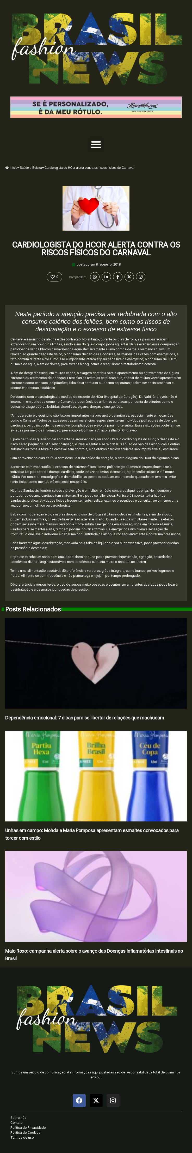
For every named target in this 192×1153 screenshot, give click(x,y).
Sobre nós (18, 1118)
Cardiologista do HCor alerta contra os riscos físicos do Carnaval (96, 248)
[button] (96, 144)
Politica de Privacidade (28, 1128)
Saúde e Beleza (31, 168)
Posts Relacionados (33, 609)
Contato (16, 1123)
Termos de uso (22, 1137)
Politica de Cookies (25, 1132)
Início (11, 168)
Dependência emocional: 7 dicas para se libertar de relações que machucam (84, 717)
